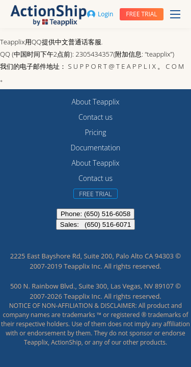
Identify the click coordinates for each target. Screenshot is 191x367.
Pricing (95, 132)
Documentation (96, 147)
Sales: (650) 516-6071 (95, 224)
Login (100, 14)
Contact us (95, 117)
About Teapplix (96, 102)
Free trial (141, 14)
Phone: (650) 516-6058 (95, 214)
